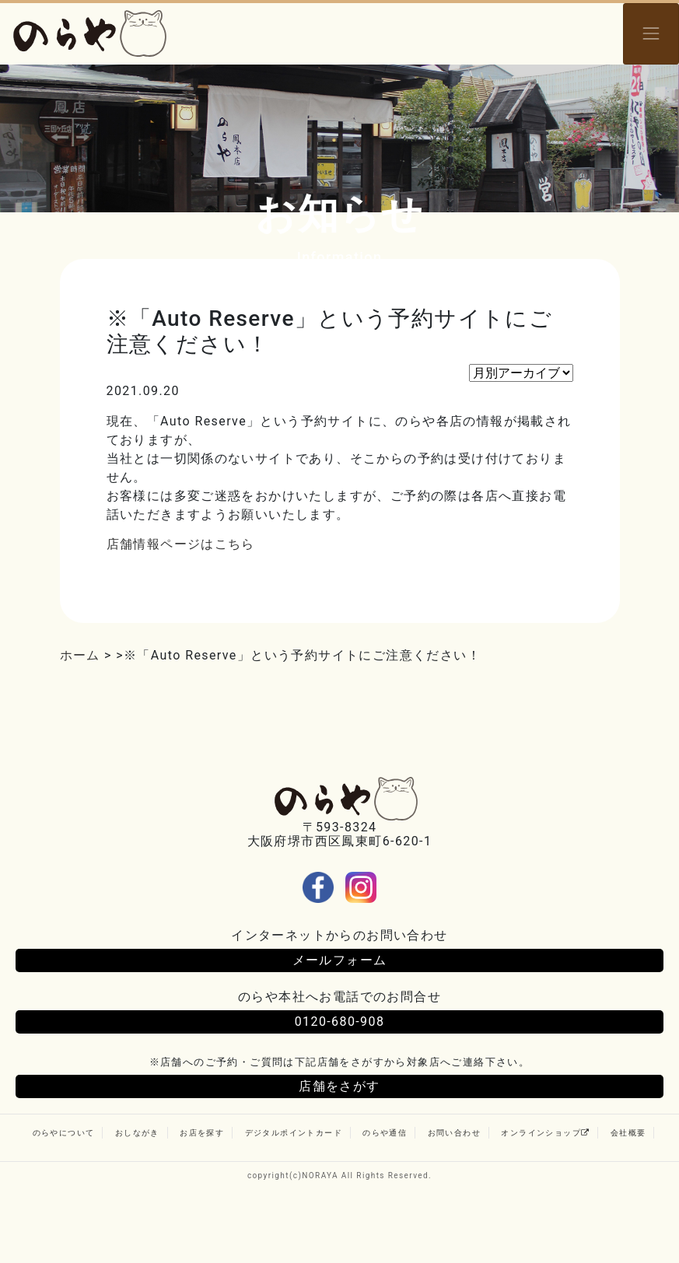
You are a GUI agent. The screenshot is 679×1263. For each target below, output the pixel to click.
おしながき (137, 1132)
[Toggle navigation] (651, 34)
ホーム (80, 655)
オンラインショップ (545, 1132)
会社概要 (628, 1132)
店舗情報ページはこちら (181, 544)
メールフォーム (339, 960)
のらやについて (64, 1132)
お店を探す (202, 1132)
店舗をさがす (339, 1086)
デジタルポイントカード (293, 1132)
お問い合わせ (454, 1132)
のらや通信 (384, 1132)
